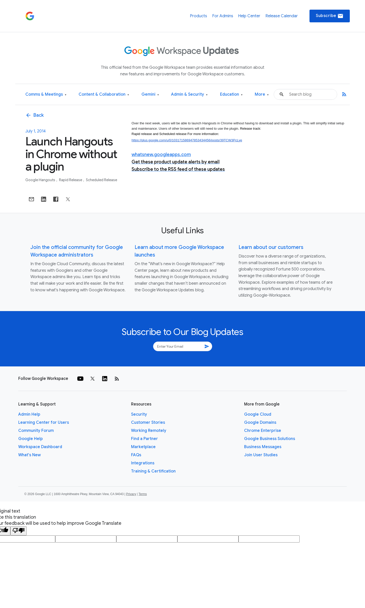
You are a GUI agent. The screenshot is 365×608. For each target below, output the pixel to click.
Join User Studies (261, 455)
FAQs (136, 455)
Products (198, 16)
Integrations (142, 463)
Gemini (150, 94)
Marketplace (143, 446)
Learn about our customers (271, 247)
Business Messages (262, 446)
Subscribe (329, 16)
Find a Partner (144, 438)
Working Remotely (148, 430)
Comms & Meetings (45, 94)
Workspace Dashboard (40, 446)
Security (139, 414)
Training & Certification (153, 471)
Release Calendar (281, 16)
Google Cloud (257, 414)
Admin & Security (189, 94)
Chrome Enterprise (262, 430)
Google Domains (260, 422)
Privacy (131, 494)
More (262, 94)
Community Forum (36, 430)
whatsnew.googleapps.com (161, 154)
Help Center (249, 16)
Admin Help (29, 414)
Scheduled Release (101, 180)
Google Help (30, 438)
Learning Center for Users (43, 422)
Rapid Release (71, 180)
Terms (142, 494)
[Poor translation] (18, 530)
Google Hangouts (40, 180)
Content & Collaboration (104, 94)
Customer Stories (148, 422)
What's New (29, 455)
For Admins (222, 16)
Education (231, 94)
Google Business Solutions (269, 438)
